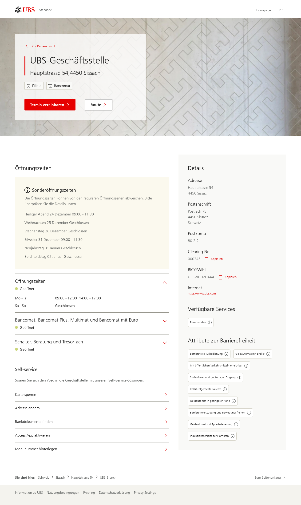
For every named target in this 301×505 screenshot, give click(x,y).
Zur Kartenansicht (39, 46)
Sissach (60, 478)
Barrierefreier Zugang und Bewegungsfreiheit (220, 413)
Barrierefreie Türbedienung (209, 354)
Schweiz (43, 478)
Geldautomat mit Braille (252, 354)
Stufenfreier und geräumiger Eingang (215, 377)
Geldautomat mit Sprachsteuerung (214, 424)
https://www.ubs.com (202, 293)
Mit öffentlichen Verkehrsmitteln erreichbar (219, 366)
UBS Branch (108, 478)
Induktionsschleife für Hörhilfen (212, 436)
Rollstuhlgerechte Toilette (208, 389)
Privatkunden (201, 322)
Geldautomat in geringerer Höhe (213, 401)
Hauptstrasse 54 (82, 478)
